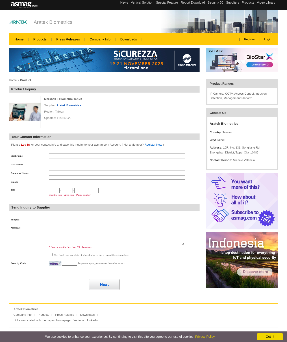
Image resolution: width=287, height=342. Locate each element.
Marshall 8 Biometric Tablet (63, 99)
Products (39, 39)
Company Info (100, 39)
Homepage (63, 320)
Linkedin (92, 320)
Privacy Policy (205, 336)
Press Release (64, 314)
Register (249, 39)
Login (267, 39)
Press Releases (68, 39)
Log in (25, 144)
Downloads (128, 39)
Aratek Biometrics (53, 22)
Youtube (79, 320)
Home (19, 39)
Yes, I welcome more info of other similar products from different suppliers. (91, 255)
